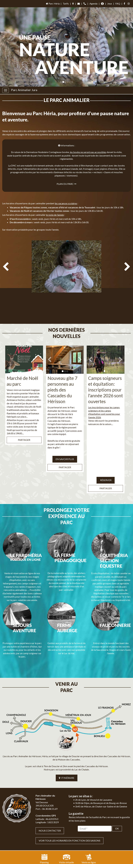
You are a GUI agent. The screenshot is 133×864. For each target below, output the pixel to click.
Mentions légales (73, 858)
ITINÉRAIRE (66, 753)
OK (117, 803)
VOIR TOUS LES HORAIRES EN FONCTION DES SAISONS (69, 815)
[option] (66, 280)
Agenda (93, 3)
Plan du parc (66, 183)
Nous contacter (50, 805)
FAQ (117, 3)
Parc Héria (52, 3)
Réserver (105, 473)
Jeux (109, 3)
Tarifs (66, 3)
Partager (24, 433)
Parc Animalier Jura (24, 90)
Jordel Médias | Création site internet (73, 853)
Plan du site (56, 858)
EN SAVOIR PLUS (65, 452)
